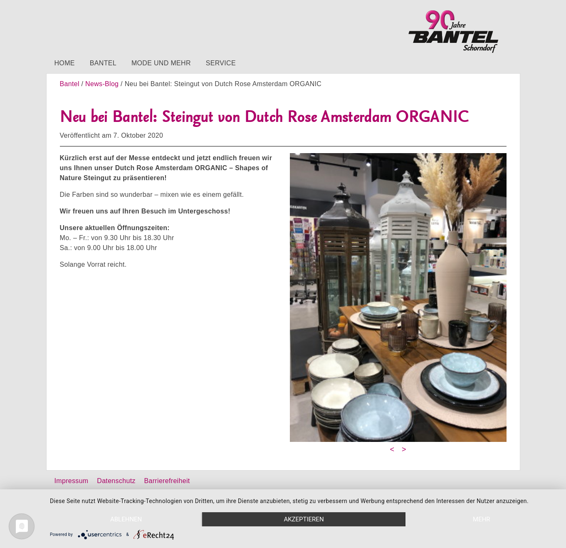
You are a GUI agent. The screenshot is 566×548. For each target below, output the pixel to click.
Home (64, 63)
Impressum (71, 480)
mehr (481, 519)
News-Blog (102, 83)
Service (221, 63)
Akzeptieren (304, 519)
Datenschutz (116, 480)
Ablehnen (126, 519)
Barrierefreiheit (167, 480)
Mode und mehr (161, 63)
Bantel (103, 63)
